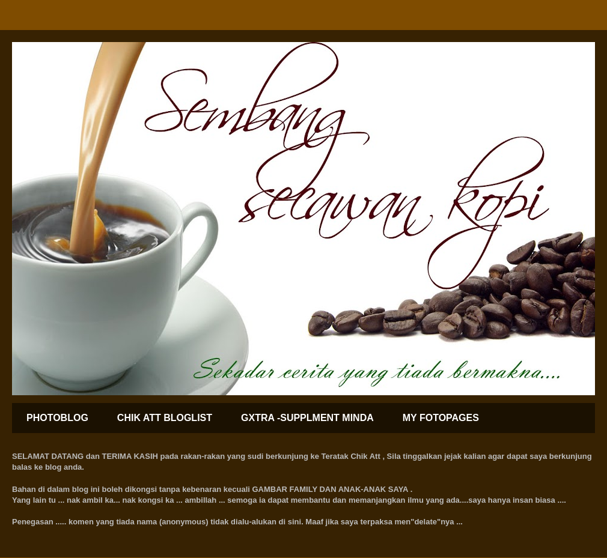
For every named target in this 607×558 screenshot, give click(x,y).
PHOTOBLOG (57, 418)
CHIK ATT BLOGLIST (164, 418)
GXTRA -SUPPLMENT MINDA (307, 418)
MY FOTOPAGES (441, 418)
